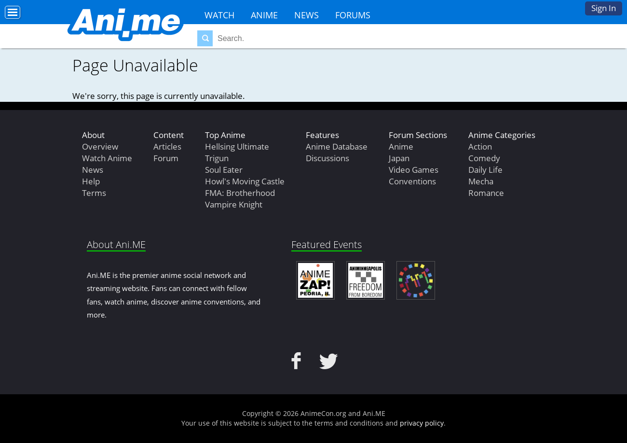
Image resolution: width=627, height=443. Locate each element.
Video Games (413, 169)
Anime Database (337, 146)
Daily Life (485, 169)
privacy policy (422, 423)
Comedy (484, 158)
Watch (219, 15)
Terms (94, 192)
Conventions (412, 181)
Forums (352, 15)
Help (91, 181)
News (306, 15)
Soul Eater (224, 169)
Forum (165, 158)
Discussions (327, 158)
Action (480, 146)
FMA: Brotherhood (240, 192)
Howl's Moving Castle (245, 181)
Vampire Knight (233, 204)
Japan (399, 158)
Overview (100, 146)
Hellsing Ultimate (237, 146)
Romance (486, 192)
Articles (167, 146)
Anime (264, 15)
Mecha (480, 181)
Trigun (217, 158)
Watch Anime (107, 158)
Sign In (603, 8)
